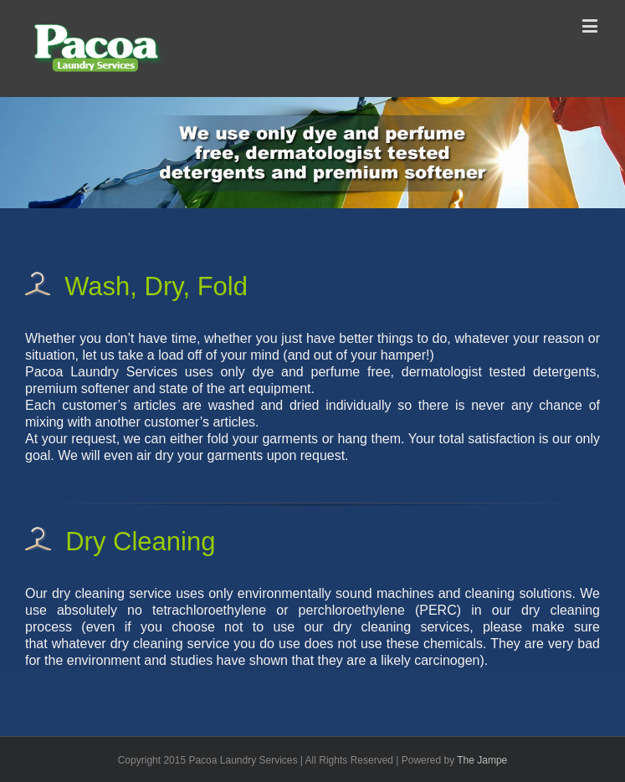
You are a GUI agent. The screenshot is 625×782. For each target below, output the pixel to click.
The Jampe (482, 760)
